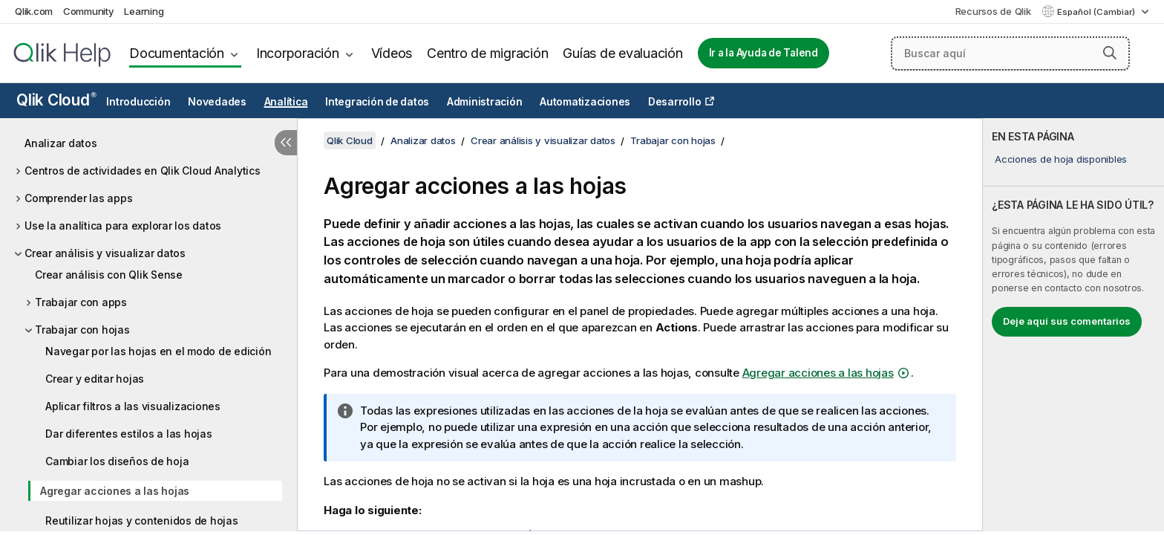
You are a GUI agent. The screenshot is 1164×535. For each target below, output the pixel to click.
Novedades (217, 102)
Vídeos (392, 53)
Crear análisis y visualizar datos (105, 253)
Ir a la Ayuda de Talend (763, 53)
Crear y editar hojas (94, 378)
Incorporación (297, 53)
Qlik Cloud (56, 100)
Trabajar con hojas (82, 329)
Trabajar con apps (81, 302)
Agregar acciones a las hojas (114, 490)
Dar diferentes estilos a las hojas (128, 433)
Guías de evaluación (622, 53)
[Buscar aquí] (1010, 53)
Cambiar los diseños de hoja (117, 461)
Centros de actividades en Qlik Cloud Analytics (142, 170)
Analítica (286, 102)
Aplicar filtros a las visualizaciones (132, 406)
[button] (1110, 52)
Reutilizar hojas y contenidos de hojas (141, 520)
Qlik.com (34, 11)
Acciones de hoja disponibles (1061, 159)
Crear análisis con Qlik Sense (109, 274)
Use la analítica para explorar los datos (122, 225)
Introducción (138, 102)
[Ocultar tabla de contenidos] (286, 142)
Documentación (176, 53)
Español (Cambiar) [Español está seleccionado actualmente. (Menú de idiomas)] (1097, 12)
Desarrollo (675, 102)
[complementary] (1073, 324)
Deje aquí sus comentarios (1067, 321)
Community (88, 11)
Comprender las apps (78, 198)
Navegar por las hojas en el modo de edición (158, 351)
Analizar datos (60, 143)
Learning (143, 11)
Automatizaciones (585, 102)
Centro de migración (487, 53)
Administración (485, 102)
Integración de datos (377, 102)
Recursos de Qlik (993, 11)
